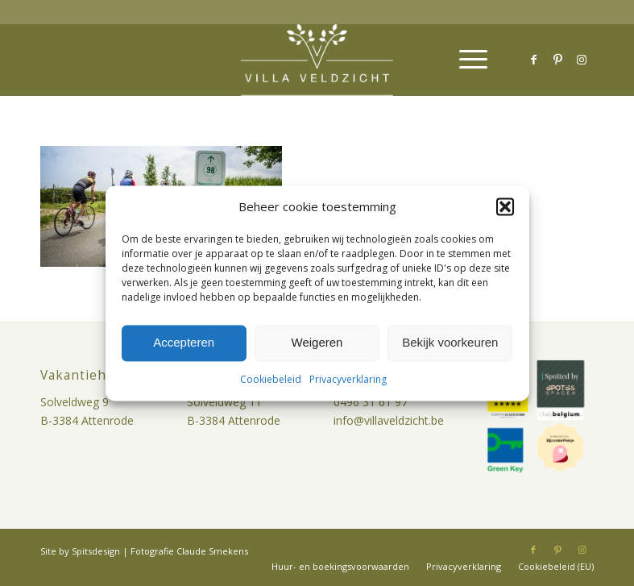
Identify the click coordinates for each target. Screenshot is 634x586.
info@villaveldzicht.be (389, 420)
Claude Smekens (212, 551)
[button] (505, 206)
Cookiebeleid (270, 379)
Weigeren (317, 343)
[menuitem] (465, 59)
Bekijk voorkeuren (450, 343)
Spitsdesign (96, 551)
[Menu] (465, 59)
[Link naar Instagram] (582, 60)
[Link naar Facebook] (533, 60)
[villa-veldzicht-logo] (317, 59)
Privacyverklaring (348, 379)
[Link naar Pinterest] (557, 60)
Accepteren (183, 343)
